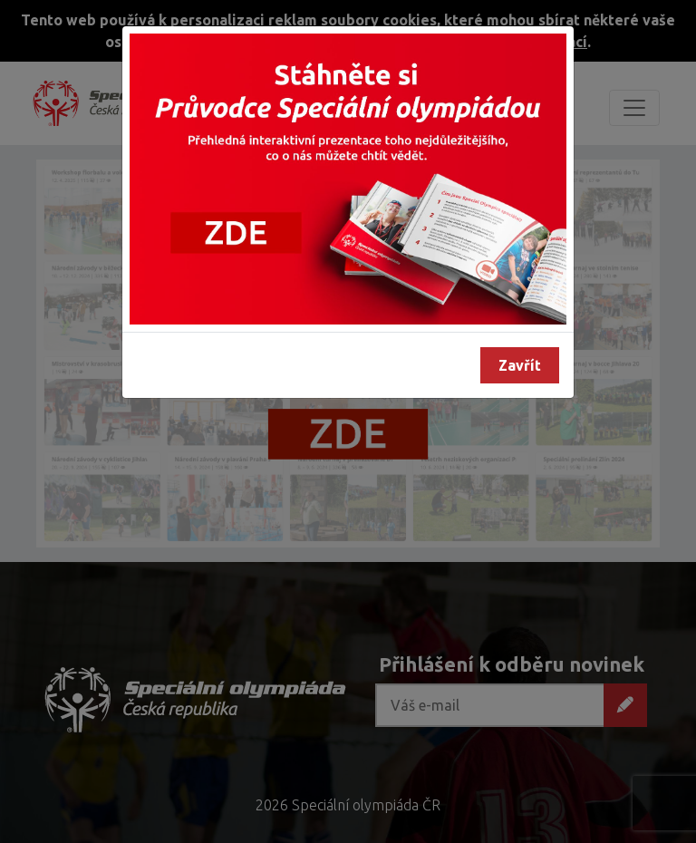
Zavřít (519, 365)
